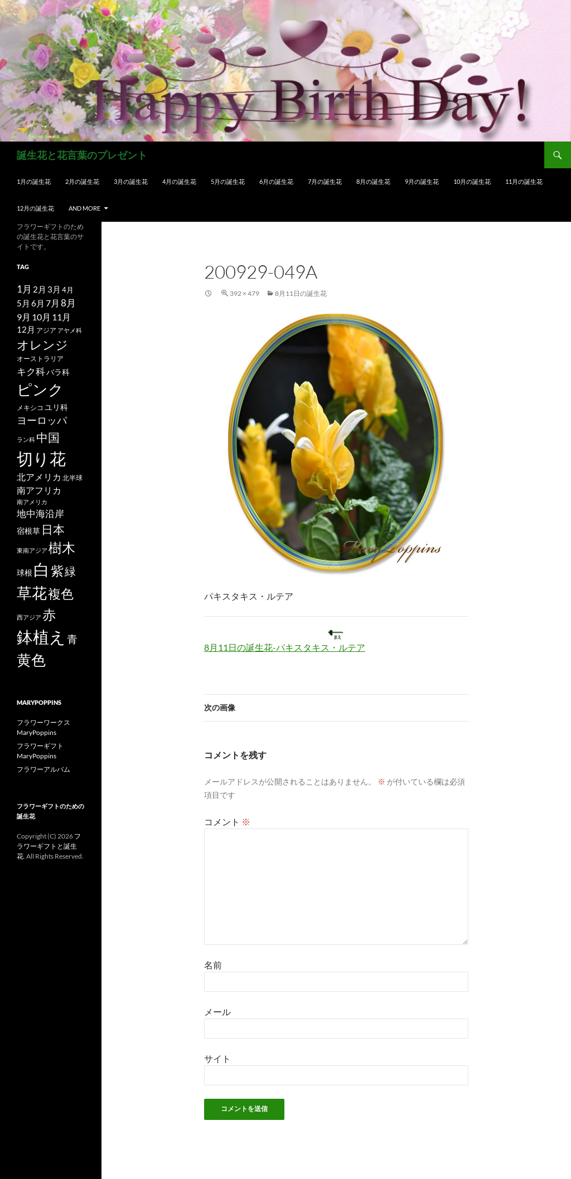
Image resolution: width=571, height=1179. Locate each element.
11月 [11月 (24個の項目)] (61, 316)
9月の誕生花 (422, 181)
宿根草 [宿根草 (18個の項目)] (28, 530)
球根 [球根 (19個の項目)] (24, 572)
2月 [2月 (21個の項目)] (39, 289)
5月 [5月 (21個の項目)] (23, 303)
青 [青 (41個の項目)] (72, 638)
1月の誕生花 (34, 181)
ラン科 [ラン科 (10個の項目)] (26, 439)
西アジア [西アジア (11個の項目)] (29, 617)
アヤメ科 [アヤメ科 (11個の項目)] (69, 330)
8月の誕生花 (373, 181)
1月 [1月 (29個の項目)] (24, 289)
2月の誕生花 (82, 181)
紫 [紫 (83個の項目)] (57, 570)
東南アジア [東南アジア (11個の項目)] (32, 550)
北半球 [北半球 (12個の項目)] (72, 477)
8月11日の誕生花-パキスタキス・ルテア (284, 647)
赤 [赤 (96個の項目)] (49, 614)
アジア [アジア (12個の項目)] (46, 330)
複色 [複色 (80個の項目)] (61, 593)
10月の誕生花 (472, 181)
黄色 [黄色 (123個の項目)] (31, 659)
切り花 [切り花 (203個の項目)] (41, 458)
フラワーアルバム (43, 769)
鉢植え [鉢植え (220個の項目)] (41, 636)
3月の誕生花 (131, 181)
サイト (217, 1058)
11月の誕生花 (524, 181)
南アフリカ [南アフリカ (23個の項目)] (39, 490)
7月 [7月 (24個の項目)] (53, 303)
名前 (213, 964)
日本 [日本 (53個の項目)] (53, 529)
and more (84, 208)
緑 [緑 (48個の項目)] (70, 571)
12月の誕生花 (35, 208)
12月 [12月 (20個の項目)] (26, 329)
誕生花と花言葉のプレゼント (82, 155)
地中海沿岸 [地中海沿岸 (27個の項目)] (40, 513)
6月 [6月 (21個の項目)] (38, 303)
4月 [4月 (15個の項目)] (68, 289)
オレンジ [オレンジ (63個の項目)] (42, 345)
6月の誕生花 (276, 181)
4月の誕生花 (179, 181)
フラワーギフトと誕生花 (49, 846)
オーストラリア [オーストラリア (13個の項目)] (40, 358)
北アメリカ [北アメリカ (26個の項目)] (39, 476)
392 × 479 (244, 293)
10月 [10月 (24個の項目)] (41, 316)
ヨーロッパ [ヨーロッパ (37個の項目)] (42, 420)
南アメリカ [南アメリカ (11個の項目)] (32, 501)
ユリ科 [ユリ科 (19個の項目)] (56, 407)
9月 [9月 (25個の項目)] (24, 316)
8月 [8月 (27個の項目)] (68, 303)
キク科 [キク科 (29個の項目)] (31, 371)
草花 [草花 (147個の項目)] (32, 592)
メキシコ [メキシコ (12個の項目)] (30, 407)
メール (217, 1011)
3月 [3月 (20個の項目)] (54, 289)
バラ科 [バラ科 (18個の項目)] (58, 372)
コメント (227, 821)
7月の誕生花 (325, 181)
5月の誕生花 (228, 181)
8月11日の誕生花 (301, 293)
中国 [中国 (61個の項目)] (48, 437)
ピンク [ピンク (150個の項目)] (40, 389)
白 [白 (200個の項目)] (41, 569)
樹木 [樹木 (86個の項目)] (62, 548)
